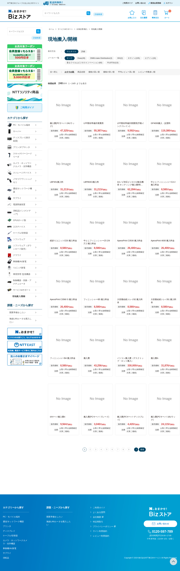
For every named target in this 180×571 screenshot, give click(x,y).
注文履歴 (143, 18)
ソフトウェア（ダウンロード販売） (19, 247)
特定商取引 (98, 522)
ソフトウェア (16, 239)
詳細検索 (98, 14)
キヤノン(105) (134, 58)
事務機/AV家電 (16, 261)
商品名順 (82, 72)
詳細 (83, 51)
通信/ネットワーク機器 (19, 190)
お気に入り (132, 18)
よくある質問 (99, 512)
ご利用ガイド (127, 3)
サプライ (14, 198)
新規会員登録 (156, 3)
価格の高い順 (94, 72)
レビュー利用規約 (101, 536)
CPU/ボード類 (16, 220)
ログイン (169, 3)
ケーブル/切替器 (17, 233)
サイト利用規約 (100, 531)
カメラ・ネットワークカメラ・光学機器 (19, 164)
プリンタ (7, 526)
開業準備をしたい (17, 312)
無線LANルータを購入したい (20, 320)
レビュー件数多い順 (146, 72)
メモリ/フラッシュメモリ (19, 180)
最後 (142, 449)
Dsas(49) (81, 58)
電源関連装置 (16, 204)
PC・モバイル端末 (18, 125)
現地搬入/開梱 (18, 296)
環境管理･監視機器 (18, 274)
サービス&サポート (19, 290)
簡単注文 (155, 18)
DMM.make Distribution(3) (101, 58)
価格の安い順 (109, 72)
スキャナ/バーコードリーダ (19, 155)
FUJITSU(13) (112, 63)
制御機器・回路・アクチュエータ (19, 282)
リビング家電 (16, 268)
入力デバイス (16, 227)
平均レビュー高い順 (127, 72)
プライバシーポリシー (103, 526)
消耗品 (6, 558)
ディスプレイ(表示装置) (18, 139)
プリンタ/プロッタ (18, 147)
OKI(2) (120, 58)
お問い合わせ (140, 3)
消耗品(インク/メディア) (19, 212)
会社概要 (97, 517)
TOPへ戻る (173, 561)
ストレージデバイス (19, 173)
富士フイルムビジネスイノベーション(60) (84, 63)
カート (167, 14)
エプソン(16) (150, 58)
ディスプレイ (9, 531)
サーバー (14, 131)
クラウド (14, 255)
